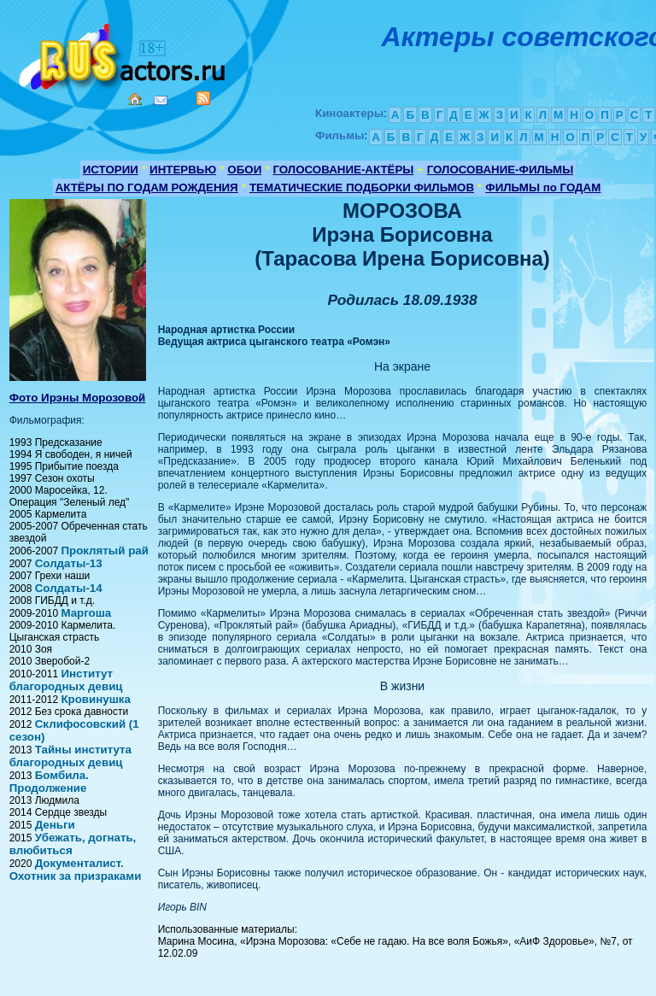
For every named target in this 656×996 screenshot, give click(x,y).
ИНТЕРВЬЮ (182, 169)
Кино (124, 53)
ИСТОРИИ (110, 169)
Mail (160, 100)
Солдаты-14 (68, 588)
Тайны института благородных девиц (70, 756)
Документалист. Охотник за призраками (75, 869)
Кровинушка (95, 699)
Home (135, 99)
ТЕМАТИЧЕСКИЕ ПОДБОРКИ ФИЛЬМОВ (361, 187)
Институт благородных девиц (66, 680)
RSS (203, 98)
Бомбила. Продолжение (49, 781)
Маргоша (86, 612)
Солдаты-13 (68, 563)
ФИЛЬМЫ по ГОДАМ (542, 187)
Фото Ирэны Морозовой (77, 397)
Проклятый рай (105, 550)
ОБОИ (244, 169)
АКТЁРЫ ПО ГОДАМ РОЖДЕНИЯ (147, 187)
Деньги (55, 824)
